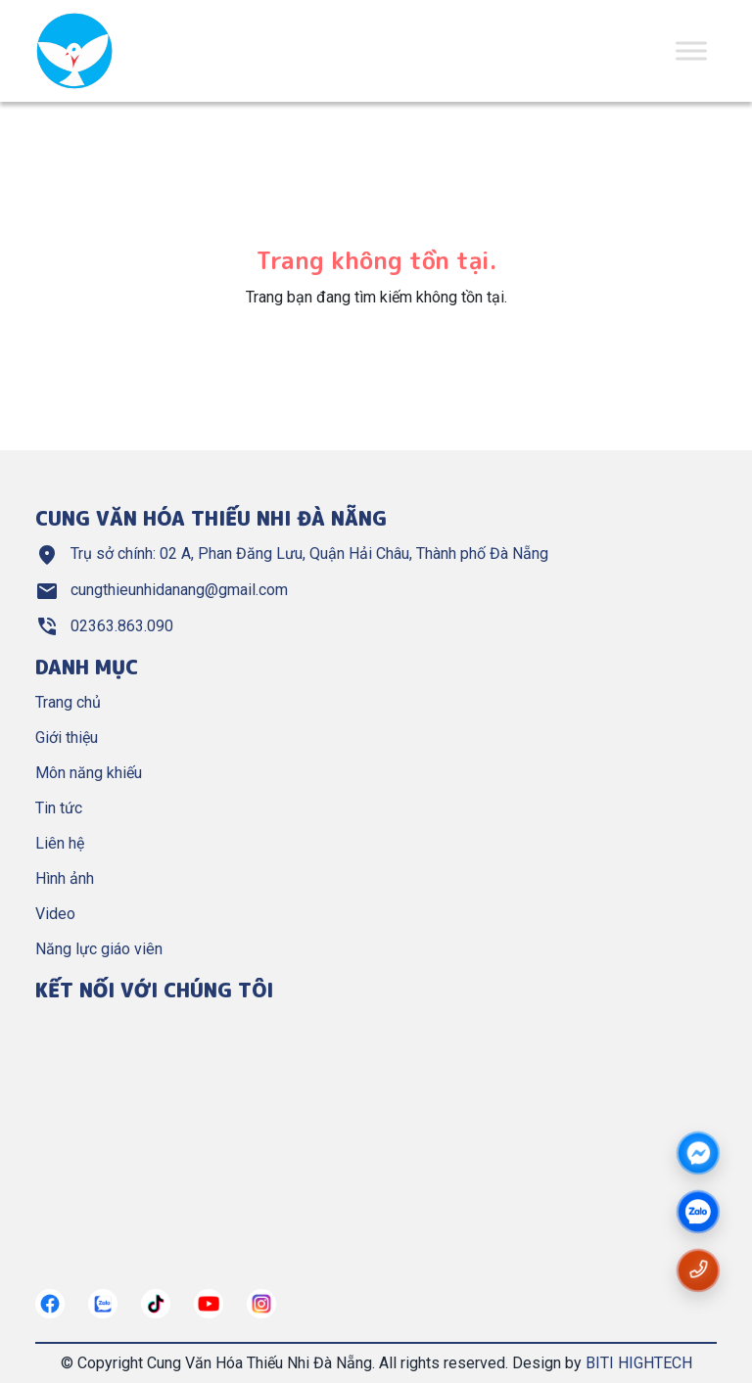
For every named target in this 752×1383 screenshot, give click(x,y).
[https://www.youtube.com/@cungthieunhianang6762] (208, 1303)
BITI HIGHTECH (639, 1363)
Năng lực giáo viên (99, 949)
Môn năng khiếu (88, 772)
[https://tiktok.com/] (155, 1303)
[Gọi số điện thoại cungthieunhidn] (698, 1269)
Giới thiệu (66, 737)
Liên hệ (59, 843)
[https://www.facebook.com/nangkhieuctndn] (50, 1303)
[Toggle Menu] (691, 50)
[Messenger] (698, 1154)
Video (55, 913)
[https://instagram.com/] (261, 1303)
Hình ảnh (64, 878)
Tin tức (58, 808)
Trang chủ (68, 702)
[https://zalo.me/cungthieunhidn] (103, 1303)
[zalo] (698, 1213)
